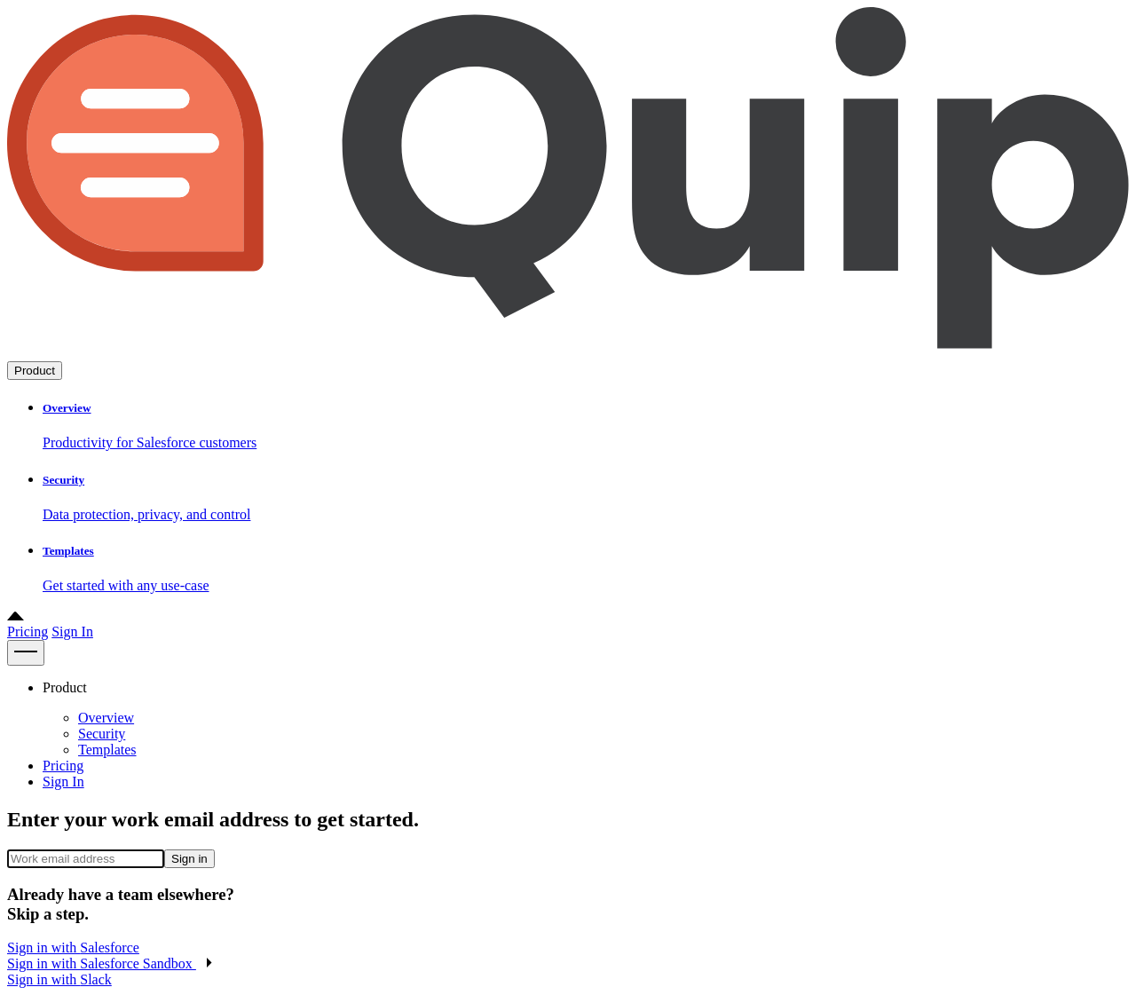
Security (101, 733)
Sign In (72, 631)
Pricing (27, 631)
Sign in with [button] (73, 947)
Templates (107, 749)
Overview (106, 717)
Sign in (189, 858)
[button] (110, 963)
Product (34, 370)
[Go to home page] (568, 352)
